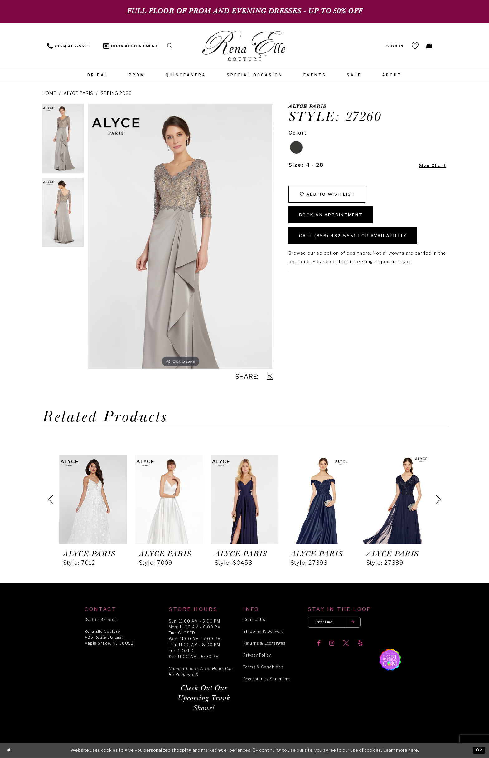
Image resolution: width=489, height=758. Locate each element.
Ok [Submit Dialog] (478, 750)
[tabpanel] (63, 140)
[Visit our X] (346, 645)
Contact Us (254, 619)
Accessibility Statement (266, 679)
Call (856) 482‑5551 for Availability (364, 246)
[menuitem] (68, 45)
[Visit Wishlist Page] (413, 45)
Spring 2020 (116, 93)
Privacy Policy (257, 655)
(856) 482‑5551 (101, 619)
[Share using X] (270, 377)
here (413, 750)
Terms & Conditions (263, 667)
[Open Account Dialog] (393, 45)
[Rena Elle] (245, 46)
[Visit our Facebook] (319, 645)
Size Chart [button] (430, 165)
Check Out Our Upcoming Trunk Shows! (204, 698)
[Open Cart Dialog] (428, 45)
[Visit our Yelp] (360, 645)
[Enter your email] (339, 623)
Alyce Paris (78, 93)
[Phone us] (68, 45)
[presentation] (93, 499)
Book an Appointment (339, 221)
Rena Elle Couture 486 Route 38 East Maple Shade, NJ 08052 (109, 637)
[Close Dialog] (10, 750)
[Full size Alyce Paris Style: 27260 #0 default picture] (180, 236)
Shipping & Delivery (263, 631)
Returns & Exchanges (264, 643)
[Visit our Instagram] (331, 645)
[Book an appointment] (131, 45)
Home (49, 93)
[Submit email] (362, 623)
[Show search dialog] (171, 45)
